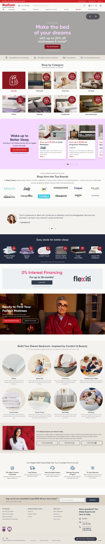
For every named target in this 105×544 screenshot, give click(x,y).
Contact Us (56, 514)
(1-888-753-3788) (86, 530)
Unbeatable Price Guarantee (10, 519)
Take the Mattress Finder (11, 321)
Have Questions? (82, 1)
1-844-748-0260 (86, 523)
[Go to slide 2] (69, 164)
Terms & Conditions (44, 540)
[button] (90, 16)
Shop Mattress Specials (20, 150)
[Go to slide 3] (71, 164)
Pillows (24, 9)
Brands (66, 9)
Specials (78, 9)
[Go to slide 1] (68, 164)
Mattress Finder (92, 9)
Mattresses (11, 9)
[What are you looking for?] (84, 5)
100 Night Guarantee (7, 511)
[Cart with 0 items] (101, 6)
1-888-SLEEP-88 (86, 528)
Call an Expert (47, 443)
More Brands (95, 195)
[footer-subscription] (92, 500)
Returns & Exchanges (7, 514)
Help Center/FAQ (58, 511)
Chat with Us (69, 443)
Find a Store (56, 519)
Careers (30, 516)
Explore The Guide (30, 321)
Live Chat (84, 518)
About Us (30, 511)
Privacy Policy (33, 540)
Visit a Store (92, 443)
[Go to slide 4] (72, 164)
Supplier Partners (32, 514)
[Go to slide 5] (74, 164)
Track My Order (57, 516)
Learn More (42, 282)
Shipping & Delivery (7, 516)
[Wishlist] (96, 6)
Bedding (35, 9)
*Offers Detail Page (56, 540)
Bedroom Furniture (51, 9)
